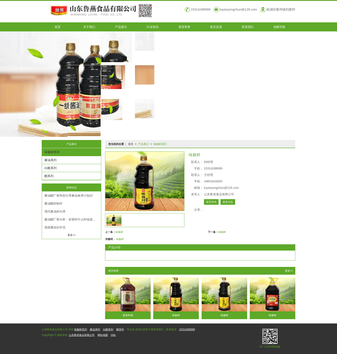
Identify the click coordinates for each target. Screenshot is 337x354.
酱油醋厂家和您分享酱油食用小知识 (68, 195)
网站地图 (103, 335)
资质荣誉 (184, 27)
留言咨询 (211, 201)
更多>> (289, 270)
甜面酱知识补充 (55, 227)
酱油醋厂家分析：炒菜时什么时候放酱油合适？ (72, 219)
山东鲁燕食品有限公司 (82, 335)
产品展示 (121, 27)
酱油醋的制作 (53, 203)
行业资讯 (153, 27)
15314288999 (187, 329)
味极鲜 (119, 232)
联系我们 (248, 27)
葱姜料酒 (128, 315)
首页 (58, 27)
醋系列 (49, 176)
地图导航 (279, 27)
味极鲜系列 (159, 144)
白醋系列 (50, 168)
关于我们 (89, 27)
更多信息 (228, 201)
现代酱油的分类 (55, 211)
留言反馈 (216, 27)
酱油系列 (50, 160)
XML (113, 335)
